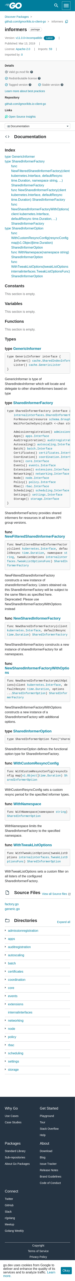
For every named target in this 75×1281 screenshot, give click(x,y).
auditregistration (19, 947)
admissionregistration (23, 930)
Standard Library (15, 1151)
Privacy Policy (38, 1256)
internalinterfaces (29, 415)
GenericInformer (27, 349)
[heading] (17, 5)
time (25, 553)
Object (32, 775)
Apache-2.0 (23, 49)
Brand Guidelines (50, 1176)
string (61, 812)
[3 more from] (5, 938)
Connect (11, 1191)
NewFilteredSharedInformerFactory (35, 536)
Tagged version (18, 84)
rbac (28, 486)
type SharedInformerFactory (25, 161)
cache (36, 360)
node (28, 478)
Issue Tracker (48, 1163)
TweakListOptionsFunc (34, 561)
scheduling (44, 490)
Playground (47, 1116)
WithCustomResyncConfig (36, 763)
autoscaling (46, 444)
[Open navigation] (66, 6)
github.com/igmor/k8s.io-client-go (25, 21)
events (34, 465)
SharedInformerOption (29, 693)
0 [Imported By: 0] (14, 54)
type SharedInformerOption (24, 228)
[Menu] (37, 126)
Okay (66, 1270)
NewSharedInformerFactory (37, 618)
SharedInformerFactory (33, 403)
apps (28, 436)
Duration (37, 553)
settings (39, 494)
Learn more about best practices (25, 91)
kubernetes (30, 548)
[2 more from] (5, 979)
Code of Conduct (50, 1183)
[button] (6, 72)
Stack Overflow (49, 1128)
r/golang (10, 1218)
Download (46, 1151)
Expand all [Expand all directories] (63, 922)
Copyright (38, 1245)
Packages (13, 1143)
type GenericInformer (20, 156)
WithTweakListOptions (32, 845)
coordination (49, 457)
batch (31, 448)
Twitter (9, 1198)
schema (54, 419)
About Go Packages (17, 1163)
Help (43, 1135)
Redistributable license (23, 78)
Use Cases (11, 1116)
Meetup (9, 1224)
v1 (24, 775)
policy (34, 482)
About (44, 1143)
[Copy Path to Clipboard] (66, 21)
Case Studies (13, 1122)
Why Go (11, 1108)
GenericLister (50, 365)
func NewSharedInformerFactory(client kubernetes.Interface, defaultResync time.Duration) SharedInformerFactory (38, 194)
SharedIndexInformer (58, 360)
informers (57, 21)
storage (36, 499)
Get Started (49, 1108)
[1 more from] (5, 930)
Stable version (51, 84)
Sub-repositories (15, 1157)
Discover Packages (17, 16)
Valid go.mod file (19, 72)
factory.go (12, 904)
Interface (41, 436)
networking (44, 473)
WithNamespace (27, 804)
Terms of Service (38, 1251)
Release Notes (49, 1170)
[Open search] (56, 5)
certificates (49, 453)
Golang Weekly (14, 1230)
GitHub (9, 1205)
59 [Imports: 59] (45, 49)
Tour (42, 1122)
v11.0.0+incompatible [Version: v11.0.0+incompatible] (24, 37)
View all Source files (54, 893)
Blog (42, 1157)
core (28, 461)
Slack (8, 1211)
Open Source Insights (20, 116)
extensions (44, 469)
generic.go (12, 909)
